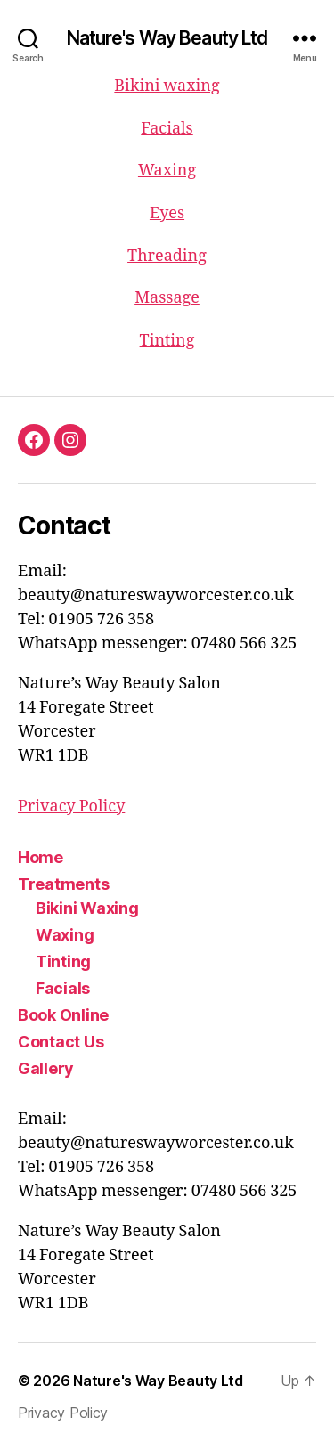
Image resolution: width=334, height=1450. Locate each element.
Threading (167, 256)
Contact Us (60, 1041)
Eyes (167, 213)
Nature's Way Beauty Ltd (167, 38)
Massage (167, 298)
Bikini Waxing (87, 908)
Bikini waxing (166, 86)
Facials (166, 128)
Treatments (63, 884)
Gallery (46, 1068)
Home (40, 857)
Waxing (167, 170)
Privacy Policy (71, 806)
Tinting (167, 340)
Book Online (63, 1015)
